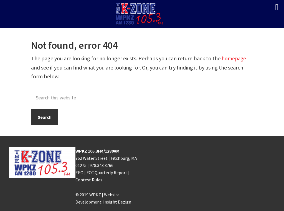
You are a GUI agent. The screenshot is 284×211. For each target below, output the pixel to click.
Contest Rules (88, 179)
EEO (79, 172)
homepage (234, 58)
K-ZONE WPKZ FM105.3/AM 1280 (142, 14)
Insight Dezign (117, 202)
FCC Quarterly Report (107, 172)
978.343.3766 (101, 165)
